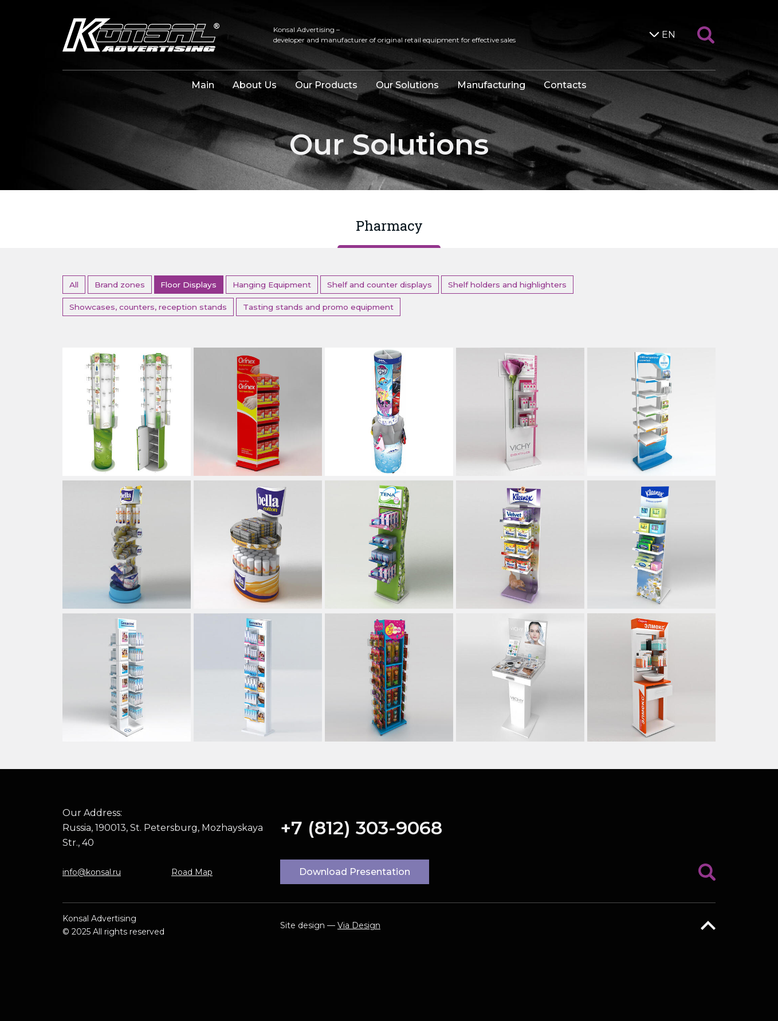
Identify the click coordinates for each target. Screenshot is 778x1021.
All (73, 284)
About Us (255, 85)
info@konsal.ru (91, 872)
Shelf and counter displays (379, 284)
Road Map (192, 872)
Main (202, 85)
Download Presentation (354, 871)
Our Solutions (407, 85)
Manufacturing (491, 85)
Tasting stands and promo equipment (318, 307)
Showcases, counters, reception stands (148, 307)
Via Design (358, 925)
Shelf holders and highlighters (507, 284)
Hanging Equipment (272, 284)
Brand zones (120, 284)
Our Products (326, 85)
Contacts (565, 85)
